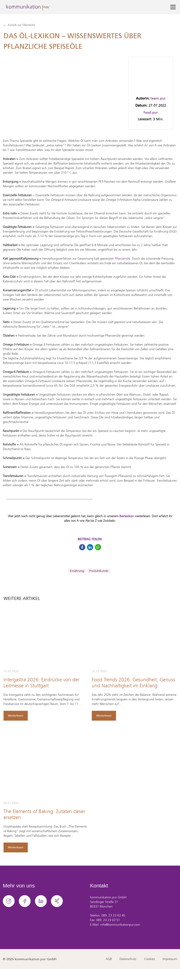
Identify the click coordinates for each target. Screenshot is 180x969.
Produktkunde (98, 570)
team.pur (158, 98)
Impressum (170, 959)
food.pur (150, 112)
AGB (109, 959)
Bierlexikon (126, 516)
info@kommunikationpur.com (120, 924)
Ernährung (77, 570)
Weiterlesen (15, 715)
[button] (82, 547)
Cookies (149, 959)
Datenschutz (128, 959)
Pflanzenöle (122, 258)
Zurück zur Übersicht (19, 25)
